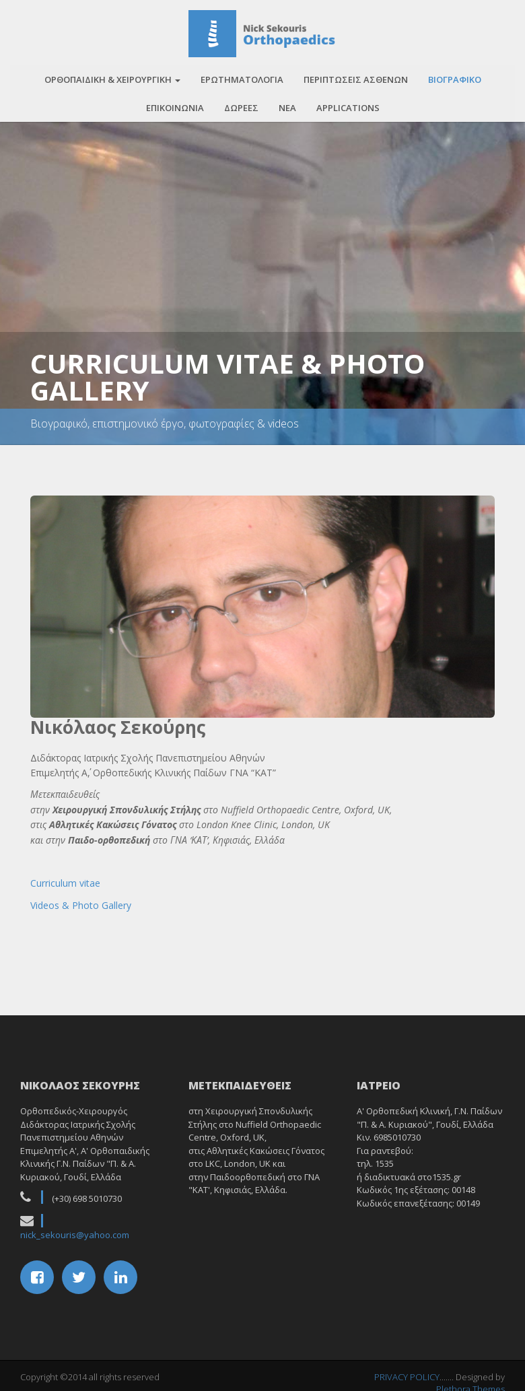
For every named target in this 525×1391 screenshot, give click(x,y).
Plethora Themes (470, 1384)
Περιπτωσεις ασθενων (356, 75)
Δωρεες (241, 103)
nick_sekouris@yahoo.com (74, 1230)
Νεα (287, 103)
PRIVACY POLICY (407, 1372)
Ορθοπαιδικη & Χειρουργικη (112, 75)
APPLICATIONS (348, 103)
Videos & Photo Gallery (80, 900)
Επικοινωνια (175, 103)
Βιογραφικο (454, 75)
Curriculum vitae (65, 878)
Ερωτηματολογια (242, 75)
